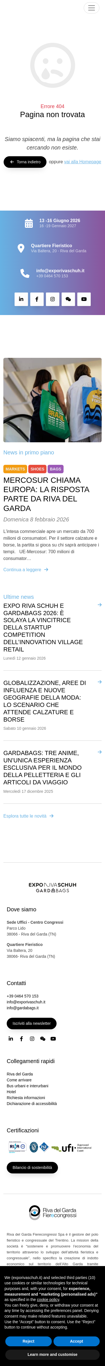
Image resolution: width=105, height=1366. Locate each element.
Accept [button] (76, 1341)
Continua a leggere (26, 569)
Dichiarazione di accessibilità (32, 1103)
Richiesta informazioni (26, 1097)
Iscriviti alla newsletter (32, 1023)
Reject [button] (28, 1341)
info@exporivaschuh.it (26, 1002)
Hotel (11, 1092)
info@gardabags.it (23, 1008)
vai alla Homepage (82, 161)
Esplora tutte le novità (28, 816)
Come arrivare (19, 1080)
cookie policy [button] (48, 1299)
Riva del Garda (20, 1074)
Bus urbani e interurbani (27, 1086)
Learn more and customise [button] (52, 1354)
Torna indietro (25, 162)
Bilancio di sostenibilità (32, 1167)
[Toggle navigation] (91, 8)
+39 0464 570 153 (52, 276)
